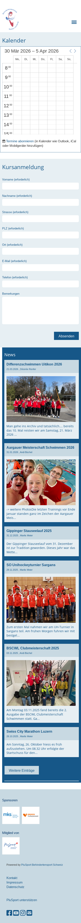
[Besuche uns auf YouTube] (16, 913)
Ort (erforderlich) (12, 244)
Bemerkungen (10, 293)
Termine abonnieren (20, 141)
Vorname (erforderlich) (16, 179)
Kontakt (11, 878)
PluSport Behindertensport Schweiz (42, 864)
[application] (39, 92)
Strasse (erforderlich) (15, 212)
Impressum (14, 882)
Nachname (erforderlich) (17, 195)
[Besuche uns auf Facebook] (9, 913)
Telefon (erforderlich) (15, 277)
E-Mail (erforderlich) (14, 261)
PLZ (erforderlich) (13, 228)
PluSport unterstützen (21, 900)
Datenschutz (15, 887)
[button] (70, 51)
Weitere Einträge (22, 770)
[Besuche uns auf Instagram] (22, 913)
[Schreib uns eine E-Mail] (29, 913)
